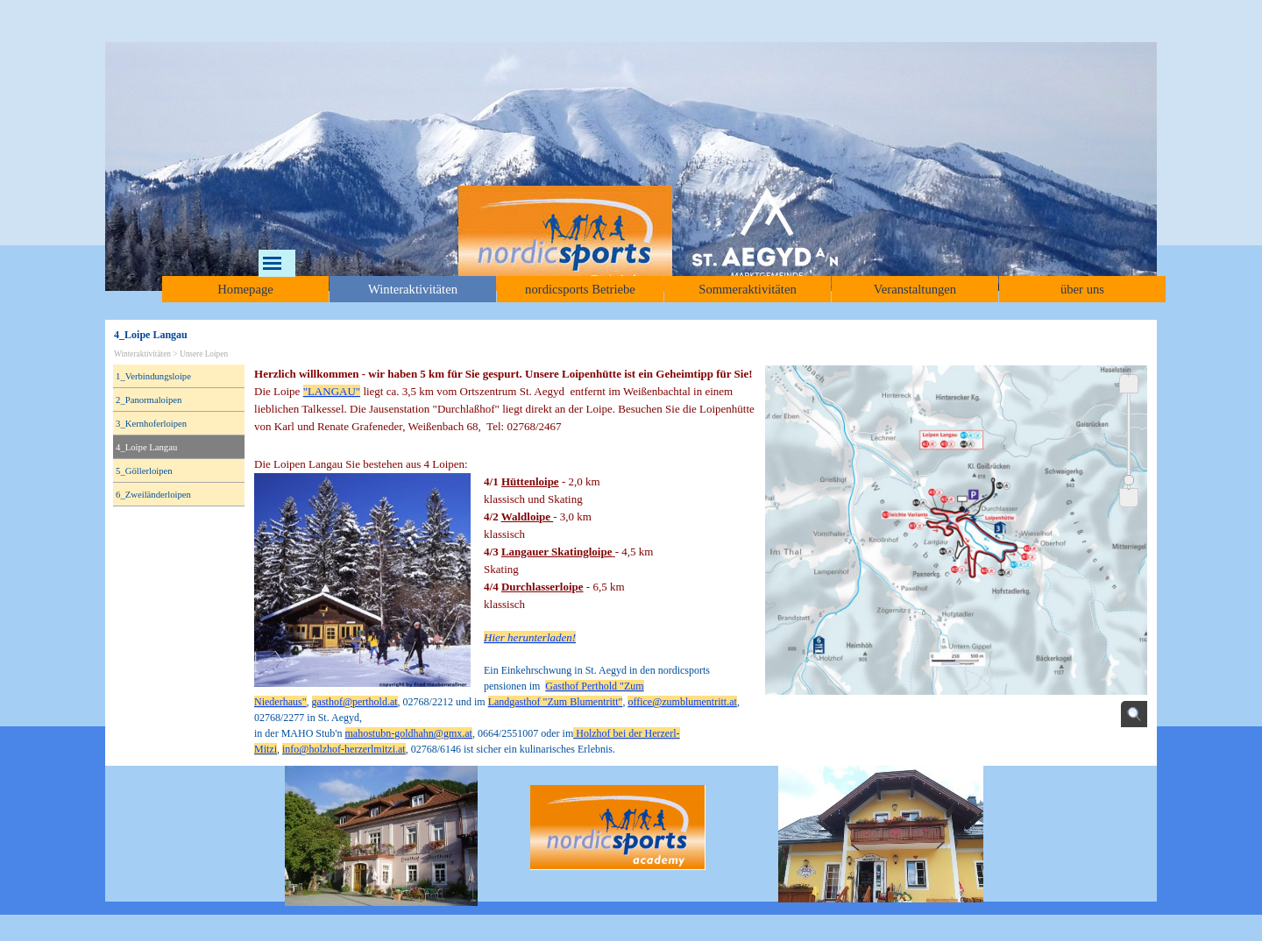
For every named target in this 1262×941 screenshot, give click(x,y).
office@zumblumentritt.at (681, 702)
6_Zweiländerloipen (153, 494)
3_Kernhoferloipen (151, 423)
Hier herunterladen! (530, 637)
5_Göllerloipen (144, 471)
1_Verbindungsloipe (153, 376)
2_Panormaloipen (148, 400)
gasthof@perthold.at (355, 702)
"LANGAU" (332, 391)
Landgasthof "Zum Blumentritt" (555, 702)
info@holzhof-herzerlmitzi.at (344, 749)
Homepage (245, 289)
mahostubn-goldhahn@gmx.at (408, 733)
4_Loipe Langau (146, 447)
